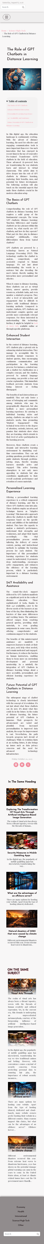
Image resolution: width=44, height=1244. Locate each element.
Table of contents (18, 101)
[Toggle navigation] (6, 17)
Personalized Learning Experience (20, 114)
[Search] (13, 7)
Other (21, 1225)
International (21, 1216)
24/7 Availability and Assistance (18, 118)
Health (21, 1212)
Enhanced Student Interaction (18, 110)
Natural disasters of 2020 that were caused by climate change (22, 934)
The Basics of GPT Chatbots (17, 105)
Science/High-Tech (17, 30)
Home (3, 30)
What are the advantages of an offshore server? (22, 1094)
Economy (21, 1207)
